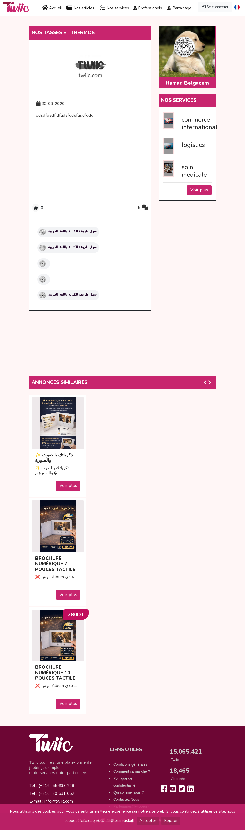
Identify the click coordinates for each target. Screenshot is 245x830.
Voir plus (199, 190)
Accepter (147, 820)
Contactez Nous (126, 799)
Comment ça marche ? (131, 771)
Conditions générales (130, 764)
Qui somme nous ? (128, 792)
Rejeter (171, 820)
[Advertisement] (90, 159)
